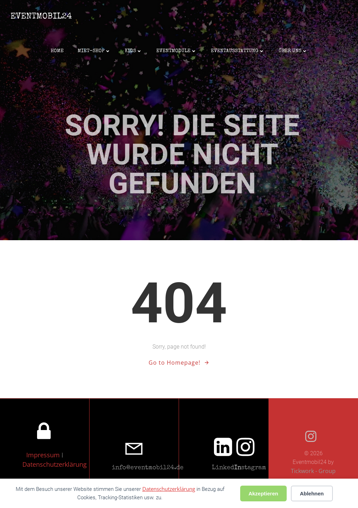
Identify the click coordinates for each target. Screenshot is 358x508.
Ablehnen (312, 493)
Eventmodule (176, 51)
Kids (133, 51)
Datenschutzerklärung (54, 464)
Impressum (44, 455)
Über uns (293, 51)
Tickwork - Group (313, 471)
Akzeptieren (263, 493)
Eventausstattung (238, 51)
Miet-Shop (94, 51)
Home (57, 51)
